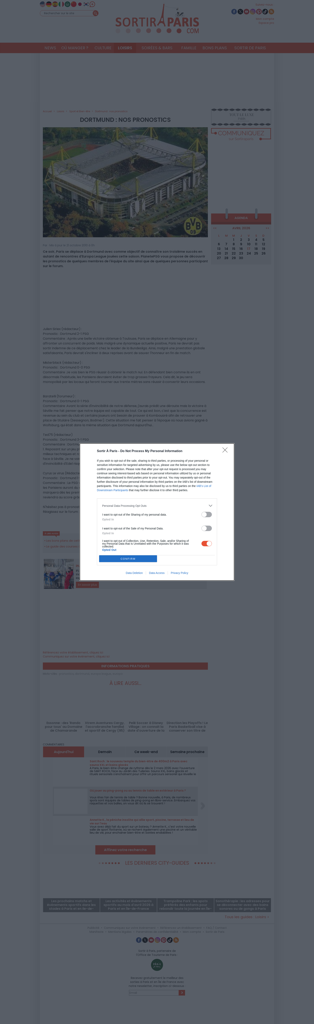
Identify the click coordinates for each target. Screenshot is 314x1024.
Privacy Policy (179, 573)
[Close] (226, 451)
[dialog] (157, 512)
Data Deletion (134, 573)
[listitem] (157, 506)
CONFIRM (128, 558)
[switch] (206, 514)
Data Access (157, 573)
